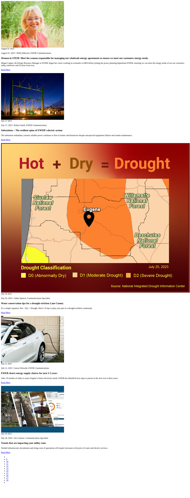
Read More (5, 70)
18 (7, 480)
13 (7, 468)
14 (7, 471)
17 (7, 478)
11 (7, 464)
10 (7, 461)
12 (7, 466)
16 (7, 475)
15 (7, 473)
